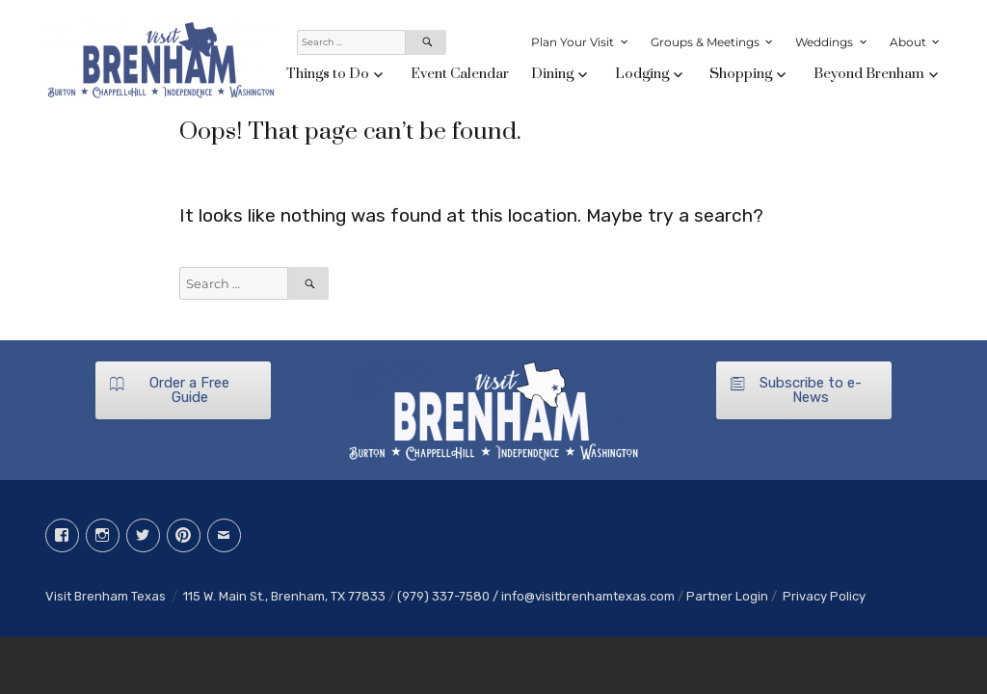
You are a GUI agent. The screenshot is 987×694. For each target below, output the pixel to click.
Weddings (824, 42)
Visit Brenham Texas (105, 596)
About (908, 42)
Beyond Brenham (869, 74)
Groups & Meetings (705, 42)
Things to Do (327, 74)
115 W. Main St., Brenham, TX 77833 (284, 596)
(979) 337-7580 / (449, 596)
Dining (552, 74)
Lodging (642, 74)
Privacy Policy (824, 596)
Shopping (740, 74)
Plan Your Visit (572, 42)
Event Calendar (460, 74)
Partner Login (727, 596)
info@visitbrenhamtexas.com (588, 596)
